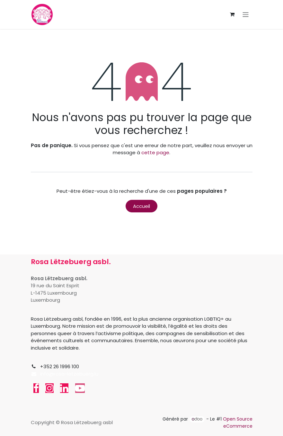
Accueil (141, 206)
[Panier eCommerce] (232, 14)
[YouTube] (80, 388)
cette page (155, 152)
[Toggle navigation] (245, 14)
